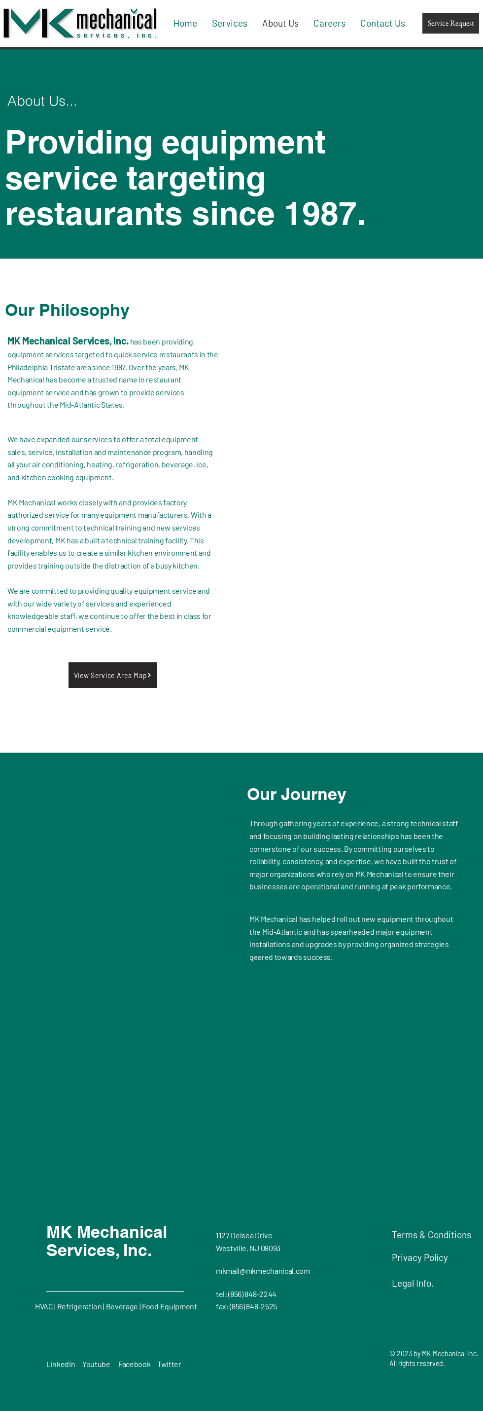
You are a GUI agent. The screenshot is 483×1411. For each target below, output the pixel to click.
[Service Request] (450, 23)
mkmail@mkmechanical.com (263, 1270)
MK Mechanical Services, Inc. (106, 1240)
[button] (113, 675)
